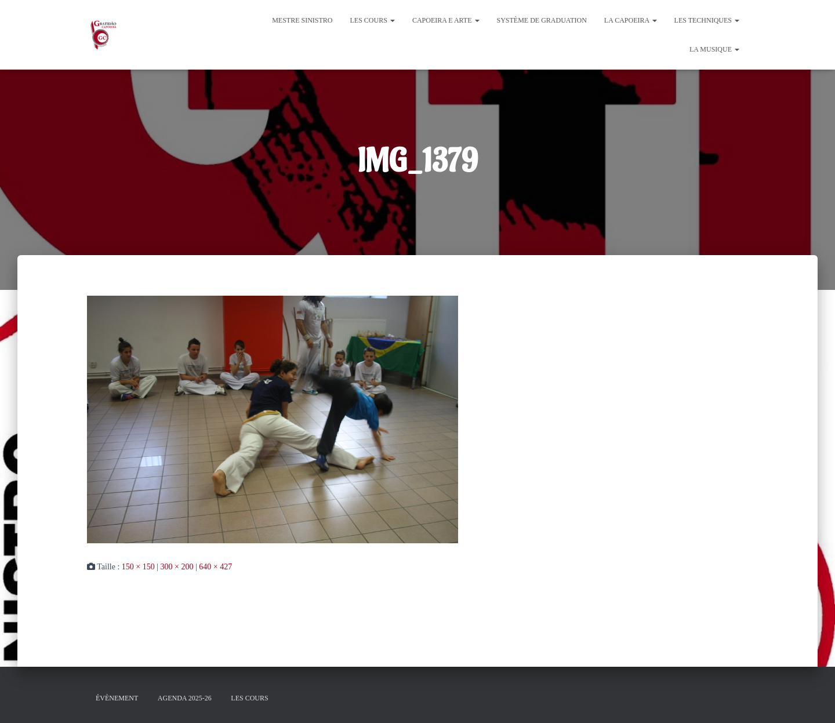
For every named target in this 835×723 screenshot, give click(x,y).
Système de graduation (542, 20)
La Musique (714, 49)
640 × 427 (215, 566)
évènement (117, 698)
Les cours (372, 20)
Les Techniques (706, 20)
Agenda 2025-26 (185, 698)
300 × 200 (177, 566)
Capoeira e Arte (446, 20)
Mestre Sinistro (302, 20)
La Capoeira (630, 20)
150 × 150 (138, 566)
